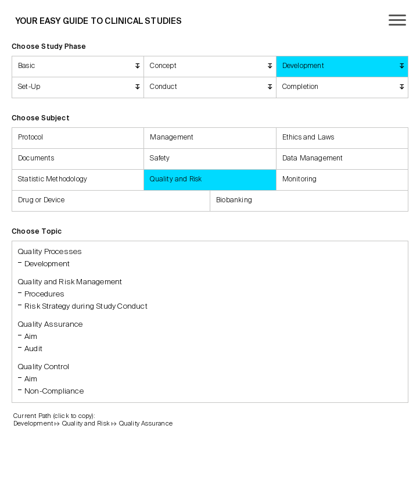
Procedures (44, 294)
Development (47, 264)
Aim (31, 337)
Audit (33, 349)
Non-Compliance (54, 391)
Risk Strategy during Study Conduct (86, 306)
